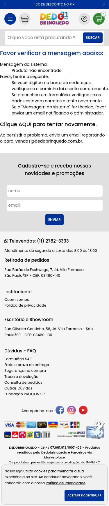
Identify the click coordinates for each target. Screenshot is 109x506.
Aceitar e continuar (84, 495)
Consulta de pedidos (23, 382)
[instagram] (71, 411)
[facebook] (60, 411)
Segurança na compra (25, 370)
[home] (54, 19)
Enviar (54, 219)
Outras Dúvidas (18, 388)
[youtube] (83, 411)
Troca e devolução (21, 376)
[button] (104, 4)
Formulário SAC (18, 358)
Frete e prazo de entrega (26, 364)
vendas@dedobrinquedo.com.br (48, 141)
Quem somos (16, 299)
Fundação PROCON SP (24, 394)
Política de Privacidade (65, 483)
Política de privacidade (25, 305)
